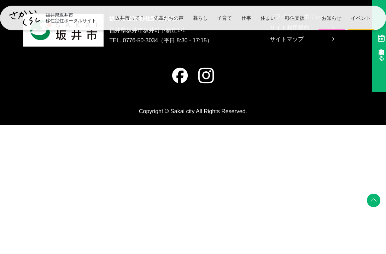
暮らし (200, 18)
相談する (377, 46)
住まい (268, 18)
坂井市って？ (130, 18)
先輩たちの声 (168, 18)
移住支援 (295, 18)
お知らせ (331, 18)
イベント (361, 18)
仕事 (246, 18)
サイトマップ (302, 39)
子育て (224, 18)
